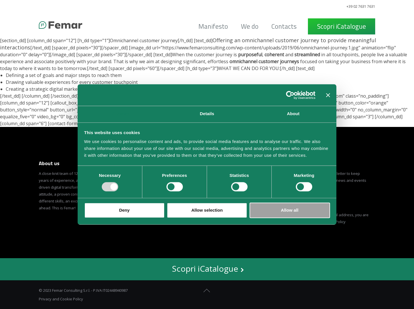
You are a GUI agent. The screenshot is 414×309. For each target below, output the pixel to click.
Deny (124, 210)
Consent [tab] (121, 113)
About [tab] (293, 113)
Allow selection (207, 210)
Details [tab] (207, 113)
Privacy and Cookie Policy (61, 299)
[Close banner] (328, 95)
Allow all (289, 210)
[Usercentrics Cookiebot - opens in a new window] (290, 95)
